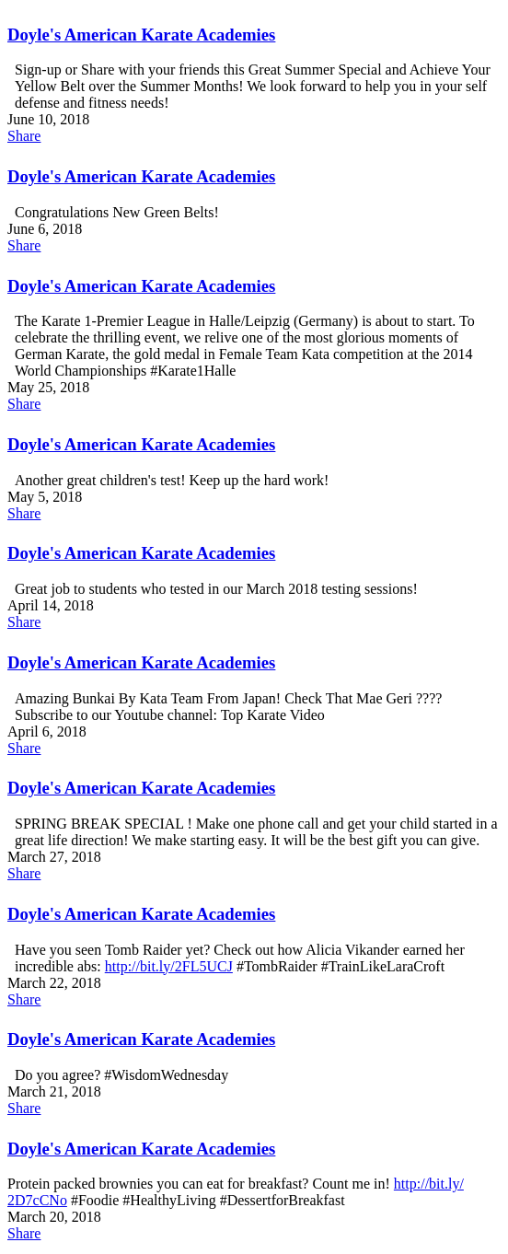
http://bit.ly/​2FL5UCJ (169, 966)
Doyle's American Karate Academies (141, 34)
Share (23, 136)
